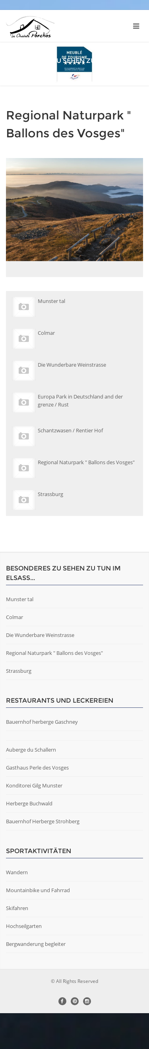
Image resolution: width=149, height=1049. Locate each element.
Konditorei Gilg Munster (34, 821)
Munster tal (19, 635)
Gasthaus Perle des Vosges (37, 803)
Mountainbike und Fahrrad (38, 926)
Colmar (14, 652)
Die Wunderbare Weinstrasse (40, 670)
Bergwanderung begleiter (36, 979)
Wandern (17, 908)
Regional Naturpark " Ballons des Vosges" (54, 688)
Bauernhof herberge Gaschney (42, 757)
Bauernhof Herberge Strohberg (42, 857)
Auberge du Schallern (31, 785)
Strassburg (18, 706)
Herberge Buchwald (29, 839)
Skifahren (17, 943)
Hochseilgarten (24, 961)
